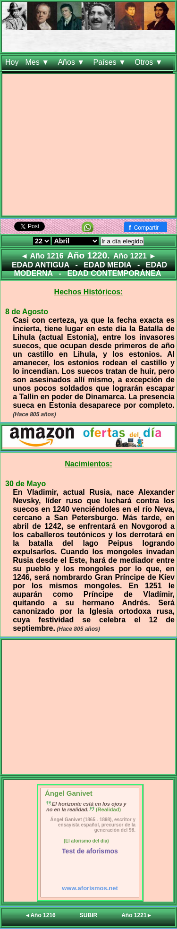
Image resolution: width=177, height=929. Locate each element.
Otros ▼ (150, 62)
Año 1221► (136, 915)
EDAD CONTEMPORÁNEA (114, 273)
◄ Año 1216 (42, 256)
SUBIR (88, 915)
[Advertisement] (88, 146)
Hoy (11, 62)
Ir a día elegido (122, 241)
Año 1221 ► (134, 256)
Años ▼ (72, 62)
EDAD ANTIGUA (40, 265)
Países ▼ (110, 62)
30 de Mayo (25, 484)
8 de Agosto (26, 312)
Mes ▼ (38, 62)
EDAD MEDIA (107, 265)
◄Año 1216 (40, 915)
